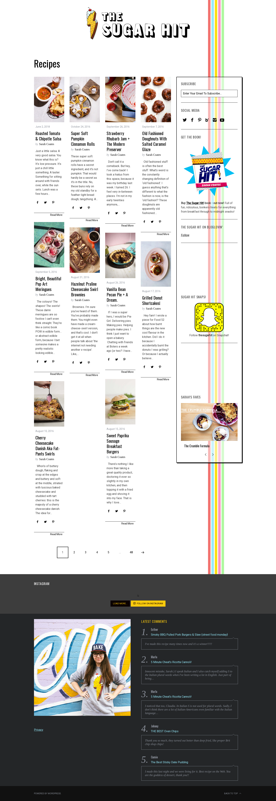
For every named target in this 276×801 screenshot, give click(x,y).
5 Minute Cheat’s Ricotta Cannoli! (171, 662)
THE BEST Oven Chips (164, 731)
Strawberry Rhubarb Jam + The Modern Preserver (118, 141)
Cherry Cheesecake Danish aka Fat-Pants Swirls (47, 445)
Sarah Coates (46, 144)
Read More (56, 215)
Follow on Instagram (148, 603)
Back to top (232, 793)
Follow (185, 235)
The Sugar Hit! (195, 203)
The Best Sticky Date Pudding (169, 762)
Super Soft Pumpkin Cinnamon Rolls (83, 138)
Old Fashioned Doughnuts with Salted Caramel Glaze (154, 141)
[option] (209, 427)
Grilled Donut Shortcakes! (152, 300)
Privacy (38, 730)
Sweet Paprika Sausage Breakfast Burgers (118, 443)
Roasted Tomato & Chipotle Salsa (48, 136)
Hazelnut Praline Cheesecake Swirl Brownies (84, 289)
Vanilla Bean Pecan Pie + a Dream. (117, 294)
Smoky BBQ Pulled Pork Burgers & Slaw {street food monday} (189, 634)
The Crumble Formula (196, 446)
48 (131, 552)
